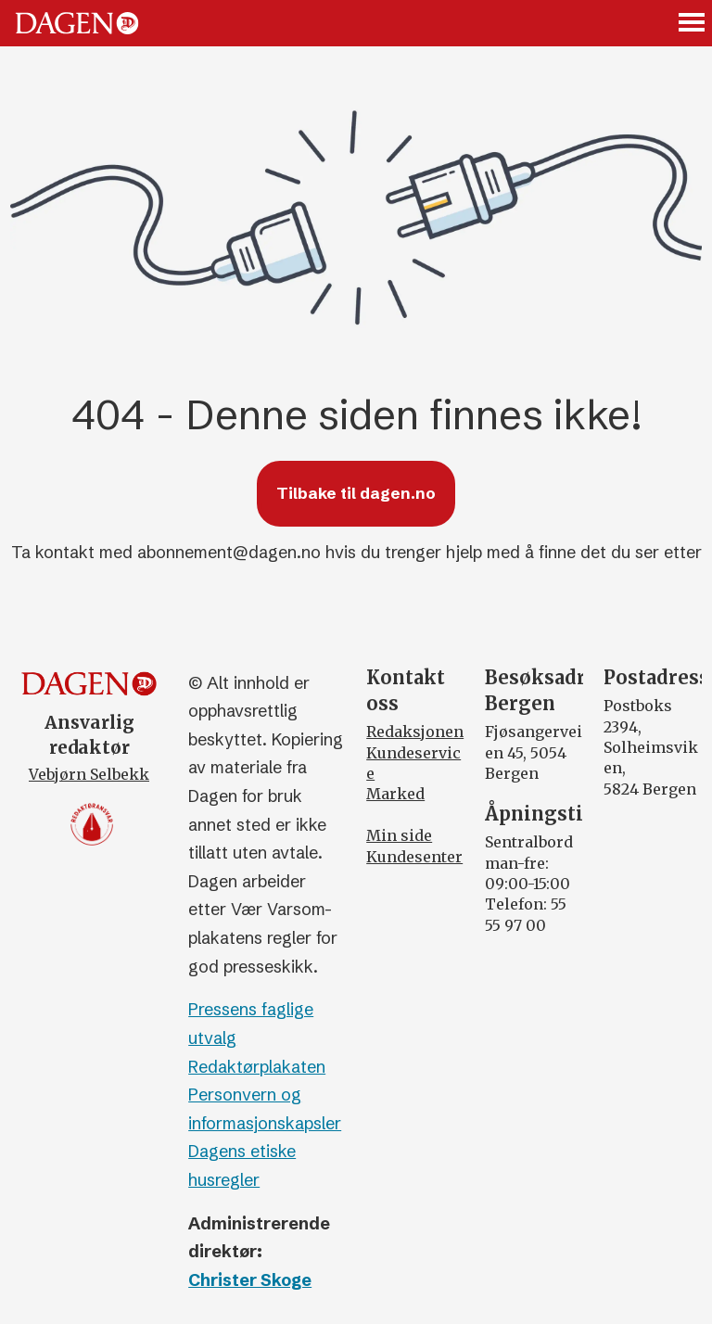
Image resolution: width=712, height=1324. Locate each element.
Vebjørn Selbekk (89, 774)
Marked (395, 793)
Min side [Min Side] (399, 835)
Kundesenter (414, 856)
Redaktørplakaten (256, 1066)
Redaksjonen (415, 731)
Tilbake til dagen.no (356, 493)
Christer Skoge (250, 1280)
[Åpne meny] (692, 23)
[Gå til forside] (77, 23)
